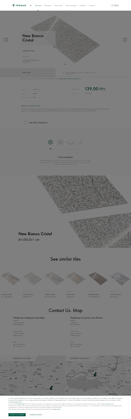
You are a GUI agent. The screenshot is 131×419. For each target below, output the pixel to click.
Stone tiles (41, 7)
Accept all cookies (17, 414)
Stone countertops (74, 6)
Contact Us (95, 6)
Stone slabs (51, 6)
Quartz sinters (62, 6)
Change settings (35, 414)
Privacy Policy (57, 409)
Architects (86, 6)
